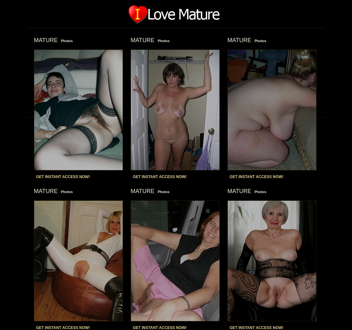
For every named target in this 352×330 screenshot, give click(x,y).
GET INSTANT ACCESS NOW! (63, 177)
